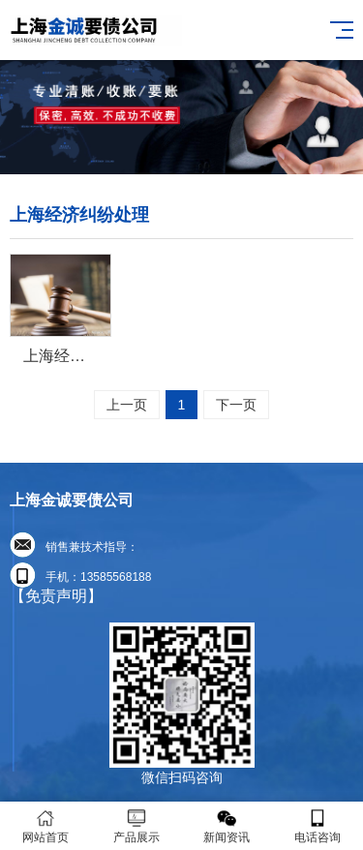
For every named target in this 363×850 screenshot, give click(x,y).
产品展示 (136, 826)
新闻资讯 (227, 826)
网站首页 (45, 826)
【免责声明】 (56, 596)
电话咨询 (317, 826)
